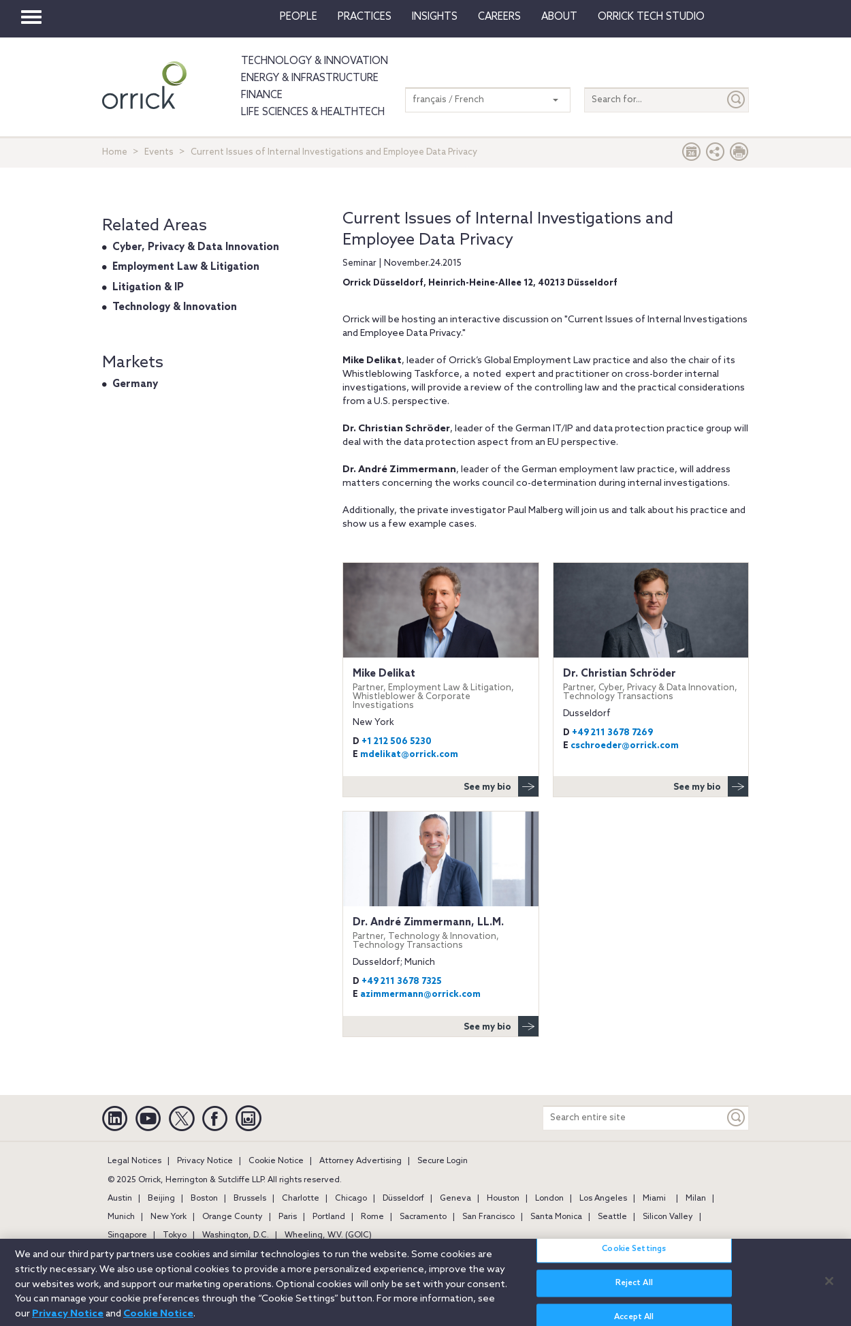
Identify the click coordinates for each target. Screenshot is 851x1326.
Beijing (161, 1198)
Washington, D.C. (235, 1235)
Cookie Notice (276, 1161)
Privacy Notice (205, 1161)
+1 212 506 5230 (397, 742)
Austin (120, 1198)
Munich (121, 1217)
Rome (372, 1217)
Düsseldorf (403, 1198)
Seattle (612, 1217)
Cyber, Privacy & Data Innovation (195, 247)
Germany (135, 384)
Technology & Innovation (314, 61)
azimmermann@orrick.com (420, 994)
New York (168, 1217)
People (298, 17)
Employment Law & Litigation (185, 267)
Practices (364, 17)
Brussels (250, 1198)
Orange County (232, 1217)
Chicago (351, 1198)
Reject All (634, 1291)
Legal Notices (134, 1161)
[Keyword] (736, 1117)
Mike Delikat (440, 689)
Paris (287, 1217)
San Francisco (488, 1217)
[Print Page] (739, 155)
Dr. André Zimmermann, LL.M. (440, 933)
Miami (654, 1198)
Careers (499, 17)
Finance (262, 95)
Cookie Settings (634, 1257)
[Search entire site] (634, 1117)
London (549, 1198)
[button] (715, 155)
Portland (328, 1217)
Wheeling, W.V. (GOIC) (328, 1235)
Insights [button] (434, 17)
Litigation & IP (148, 287)
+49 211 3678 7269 (612, 733)
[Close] (829, 1289)
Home (114, 152)
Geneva (455, 1198)
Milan (696, 1198)
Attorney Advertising (360, 1161)
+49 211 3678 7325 (402, 981)
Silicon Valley (668, 1217)
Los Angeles (603, 1198)
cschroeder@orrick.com (625, 746)
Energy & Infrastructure (310, 78)
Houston (503, 1198)
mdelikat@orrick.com (409, 755)
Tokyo (175, 1235)
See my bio (501, 786)
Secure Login (442, 1161)
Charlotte (300, 1198)
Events (159, 152)
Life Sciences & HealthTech (313, 112)
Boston (204, 1198)
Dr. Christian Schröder (651, 684)
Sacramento (423, 1217)
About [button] (559, 17)
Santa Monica (556, 1217)
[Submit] (736, 99)
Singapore (127, 1235)
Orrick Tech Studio (651, 17)
